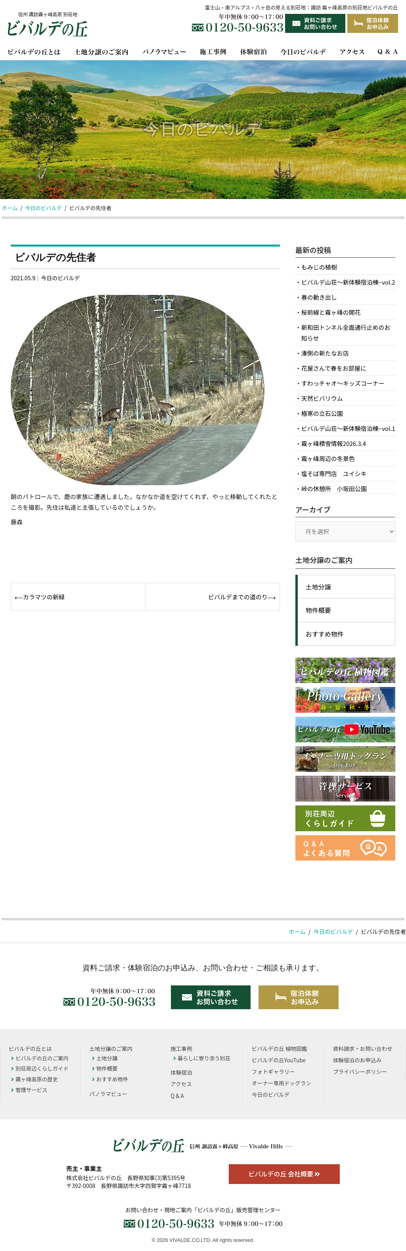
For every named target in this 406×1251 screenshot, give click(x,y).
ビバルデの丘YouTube (279, 1060)
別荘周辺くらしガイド (40, 1068)
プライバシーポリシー (360, 1071)
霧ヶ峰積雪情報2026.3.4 (333, 443)
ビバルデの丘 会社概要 (284, 1173)
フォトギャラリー (273, 1071)
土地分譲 (318, 586)
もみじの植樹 (319, 267)
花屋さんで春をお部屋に (333, 368)
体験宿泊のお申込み (357, 1060)
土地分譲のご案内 (110, 1048)
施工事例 (181, 1048)
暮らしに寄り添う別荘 (202, 1058)
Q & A (177, 1096)
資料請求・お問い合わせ (363, 1048)
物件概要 (318, 610)
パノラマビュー (108, 1094)
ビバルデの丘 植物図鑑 (279, 1048)
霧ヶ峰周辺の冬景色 (328, 458)
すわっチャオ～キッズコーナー (343, 383)
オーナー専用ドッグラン (281, 1083)
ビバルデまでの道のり (238, 597)
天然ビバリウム (322, 398)
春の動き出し (319, 297)
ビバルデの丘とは (30, 1048)
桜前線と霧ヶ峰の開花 (331, 312)
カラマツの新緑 (44, 597)
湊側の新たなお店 (325, 353)
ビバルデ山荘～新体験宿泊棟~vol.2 (348, 282)
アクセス (181, 1084)
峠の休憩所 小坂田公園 (334, 488)
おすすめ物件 (325, 634)
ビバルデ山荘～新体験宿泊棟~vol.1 (348, 428)
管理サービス (29, 1090)
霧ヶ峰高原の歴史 (34, 1079)
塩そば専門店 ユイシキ (334, 473)
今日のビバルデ (60, 278)
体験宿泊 (181, 1072)
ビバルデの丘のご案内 (40, 1058)
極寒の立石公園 (322, 413)
